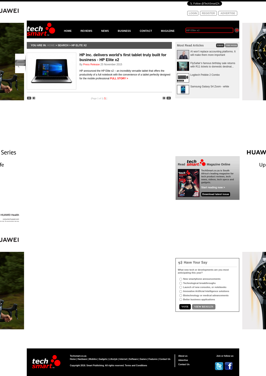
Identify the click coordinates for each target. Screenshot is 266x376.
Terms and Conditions (136, 365)
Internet (123, 359)
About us (182, 356)
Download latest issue (215, 194)
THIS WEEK (231, 45)
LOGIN (193, 13)
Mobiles (93, 359)
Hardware (82, 359)
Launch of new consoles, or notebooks (204, 287)
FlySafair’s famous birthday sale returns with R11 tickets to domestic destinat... (212, 65)
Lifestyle (113, 359)
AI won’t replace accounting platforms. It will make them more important (213, 53)
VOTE (185, 306)
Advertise (183, 360)
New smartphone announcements (202, 279)
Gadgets (103, 359)
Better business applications (199, 299)
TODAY (220, 45)
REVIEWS (86, 30)
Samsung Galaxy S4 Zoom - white (209, 86)
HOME (68, 30)
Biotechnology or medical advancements (206, 295)
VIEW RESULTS (203, 306)
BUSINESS (124, 30)
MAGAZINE (167, 30)
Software (133, 359)
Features (153, 359)
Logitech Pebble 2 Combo (205, 74)
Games (143, 359)
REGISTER (208, 13)
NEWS (105, 30)
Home (73, 359)
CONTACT (146, 30)
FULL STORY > (119, 78)
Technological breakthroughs (199, 283)
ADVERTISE (228, 13)
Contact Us (164, 359)
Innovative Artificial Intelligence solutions (206, 291)
